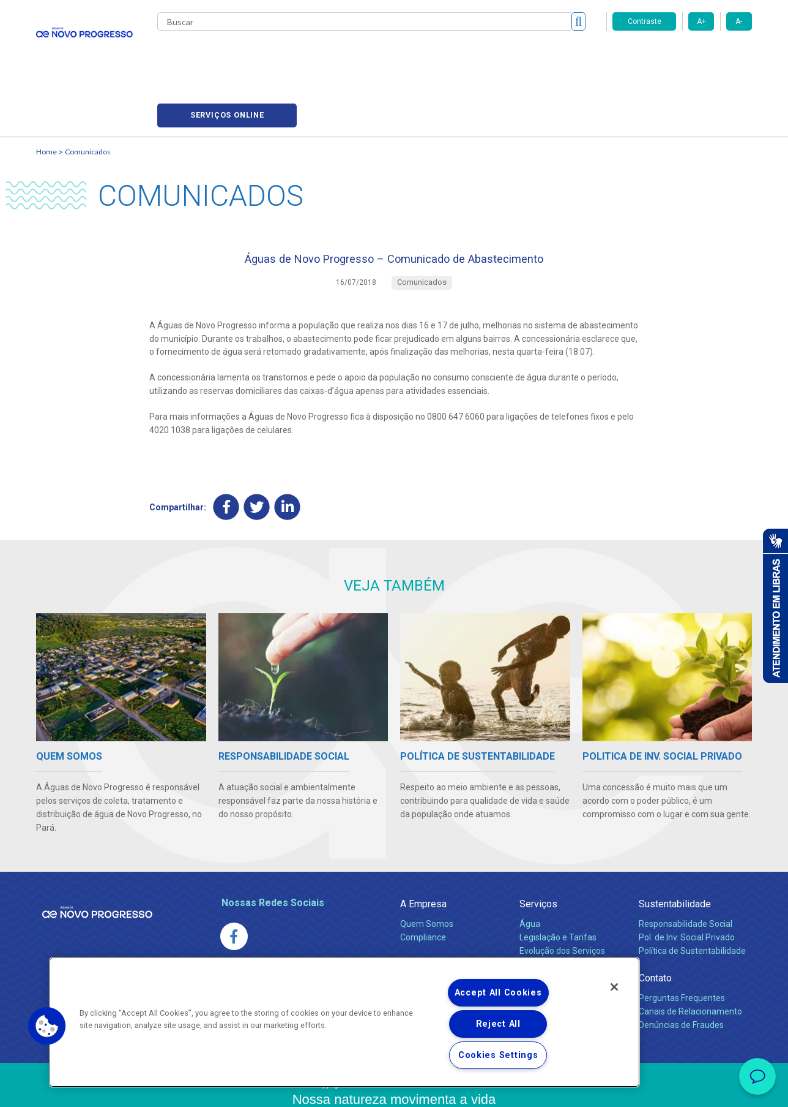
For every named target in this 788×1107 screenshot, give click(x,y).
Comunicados (88, 95)
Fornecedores (492, 55)
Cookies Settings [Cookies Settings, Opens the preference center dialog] (498, 1055)
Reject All (498, 1024)
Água (529, 876)
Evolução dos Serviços (562, 903)
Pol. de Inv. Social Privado (687, 889)
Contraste (644, 21)
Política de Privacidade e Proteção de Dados (394, 1089)
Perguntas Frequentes (682, 950)
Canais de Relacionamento (690, 964)
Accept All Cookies (498, 993)
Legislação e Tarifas (558, 889)
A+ (701, 21)
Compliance (423, 889)
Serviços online (682, 55)
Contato (655, 930)
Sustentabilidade (675, 856)
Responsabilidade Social (685, 876)
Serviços (538, 856)
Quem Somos (426, 876)
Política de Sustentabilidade (692, 903)
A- (738, 21)
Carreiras (430, 55)
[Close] (614, 986)
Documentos (544, 916)
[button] (47, 1026)
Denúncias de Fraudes (681, 977)
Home (46, 95)
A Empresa (423, 856)
